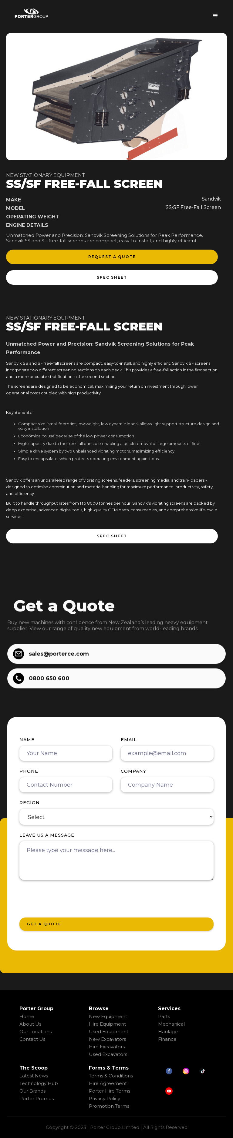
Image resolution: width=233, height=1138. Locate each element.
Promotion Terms (109, 1106)
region (29, 802)
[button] (215, 13)
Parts (164, 1016)
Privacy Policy (104, 1098)
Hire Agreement (108, 1083)
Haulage (168, 1031)
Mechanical (171, 1024)
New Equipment (108, 1016)
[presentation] (65, 899)
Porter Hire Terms (109, 1091)
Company (133, 771)
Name (27, 739)
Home (26, 1016)
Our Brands (32, 1091)
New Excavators (107, 1039)
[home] (31, 13)
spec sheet (112, 277)
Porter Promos (36, 1098)
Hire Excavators (107, 1046)
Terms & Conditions (111, 1075)
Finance (167, 1039)
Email (129, 739)
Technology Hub (38, 1083)
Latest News (33, 1075)
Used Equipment (108, 1031)
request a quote (112, 256)
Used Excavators (108, 1054)
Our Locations (35, 1031)
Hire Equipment (107, 1024)
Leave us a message (46, 835)
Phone (28, 771)
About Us (30, 1024)
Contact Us (32, 1039)
